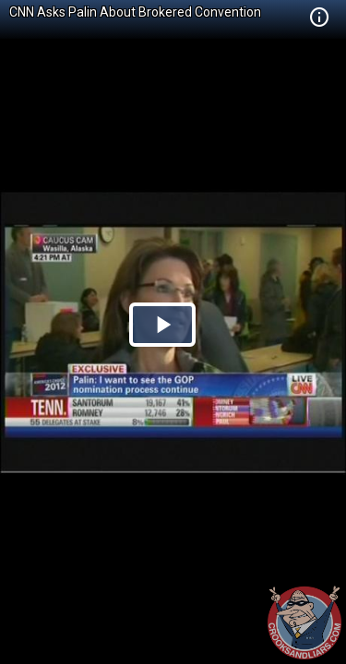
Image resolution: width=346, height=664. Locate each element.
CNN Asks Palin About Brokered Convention (135, 12)
